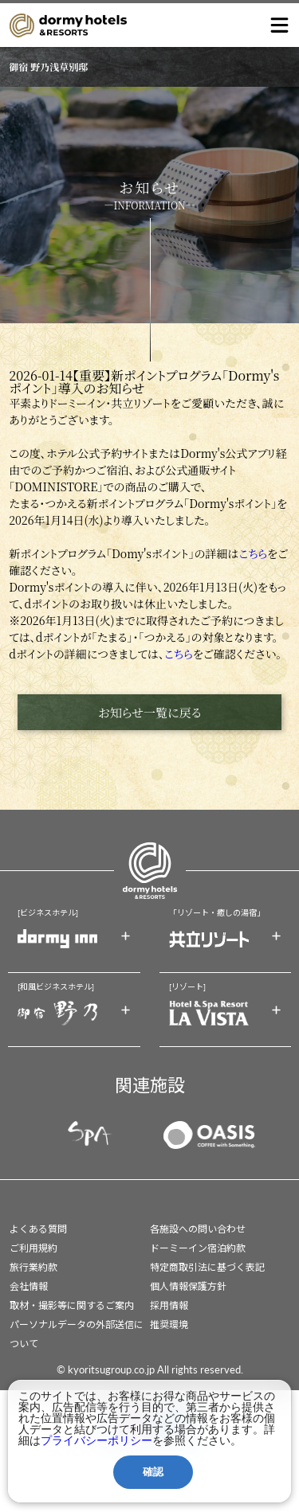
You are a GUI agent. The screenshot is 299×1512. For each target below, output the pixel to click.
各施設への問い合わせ (198, 1229)
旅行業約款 (33, 1267)
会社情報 (29, 1286)
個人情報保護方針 (188, 1286)
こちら (252, 553)
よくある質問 (38, 1229)
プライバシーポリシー (96, 1440)
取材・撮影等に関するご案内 (72, 1305)
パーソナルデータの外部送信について (77, 1334)
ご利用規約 (33, 1248)
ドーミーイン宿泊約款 (198, 1248)
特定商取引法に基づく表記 (207, 1267)
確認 (153, 1472)
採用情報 (169, 1305)
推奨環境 (169, 1324)
